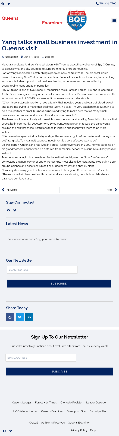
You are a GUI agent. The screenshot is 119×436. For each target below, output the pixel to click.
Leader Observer (96, 402)
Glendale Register (71, 402)
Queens (10, 18)
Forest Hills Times (46, 402)
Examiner (52, 22)
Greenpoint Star (76, 411)
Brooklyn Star (98, 411)
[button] (114, 20)
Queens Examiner (52, 411)
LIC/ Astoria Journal (25, 411)
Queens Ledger (21, 402)
